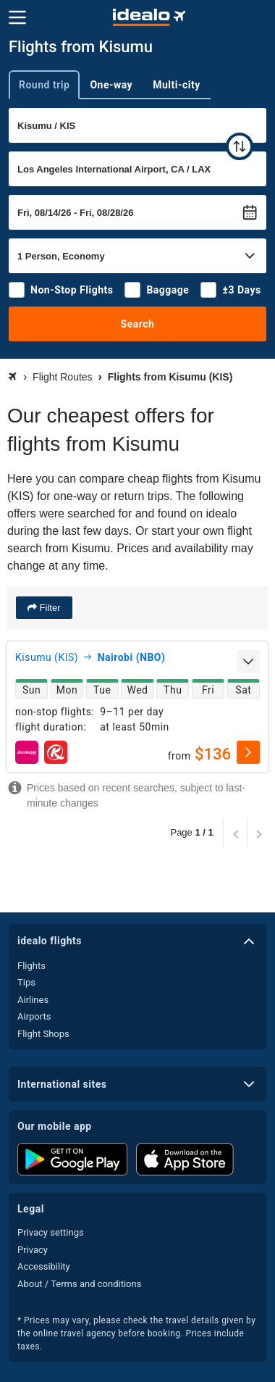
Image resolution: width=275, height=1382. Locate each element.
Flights (31, 965)
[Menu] (17, 17)
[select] (248, 752)
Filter (49, 607)
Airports (34, 1016)
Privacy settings (50, 1232)
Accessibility (43, 1266)
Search (138, 324)
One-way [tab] (111, 85)
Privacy (32, 1249)
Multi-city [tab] (176, 85)
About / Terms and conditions (79, 1283)
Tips (26, 982)
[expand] (248, 661)
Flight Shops (43, 1033)
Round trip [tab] (44, 85)
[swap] (239, 146)
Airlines (32, 999)
